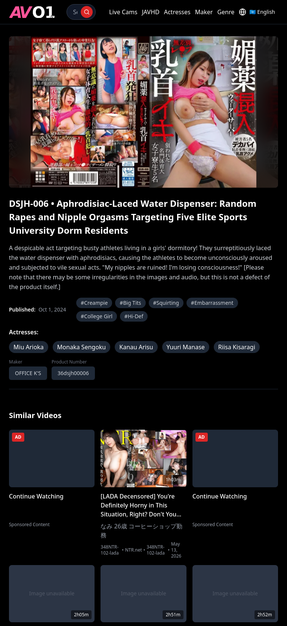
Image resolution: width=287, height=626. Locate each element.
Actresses (177, 12)
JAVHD (151, 12)
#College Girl (96, 316)
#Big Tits (130, 302)
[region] (143, 112)
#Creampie (94, 302)
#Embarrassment (212, 302)
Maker (204, 12)
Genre (225, 12)
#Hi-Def (133, 316)
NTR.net (133, 550)
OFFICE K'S (28, 373)
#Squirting (166, 302)
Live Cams (123, 12)
